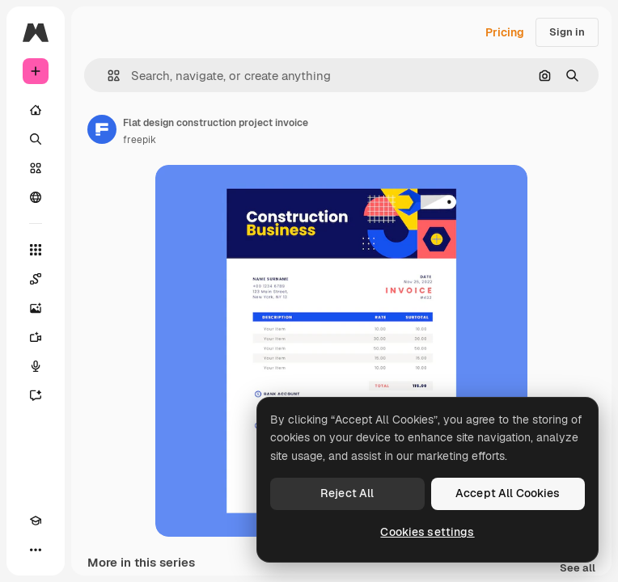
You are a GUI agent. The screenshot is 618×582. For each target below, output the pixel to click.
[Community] (36, 197)
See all (577, 569)
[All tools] (36, 250)
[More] (36, 550)
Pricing (504, 32)
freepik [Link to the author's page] (139, 139)
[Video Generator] (36, 337)
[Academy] (36, 521)
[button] (107, 76)
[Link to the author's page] (101, 129)
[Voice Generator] (36, 366)
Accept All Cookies (508, 493)
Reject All (347, 493)
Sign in (567, 32)
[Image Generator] (36, 308)
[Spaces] (36, 279)
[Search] (36, 139)
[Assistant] (36, 395)
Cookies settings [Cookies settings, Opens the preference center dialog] (427, 532)
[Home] (36, 110)
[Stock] (36, 168)
